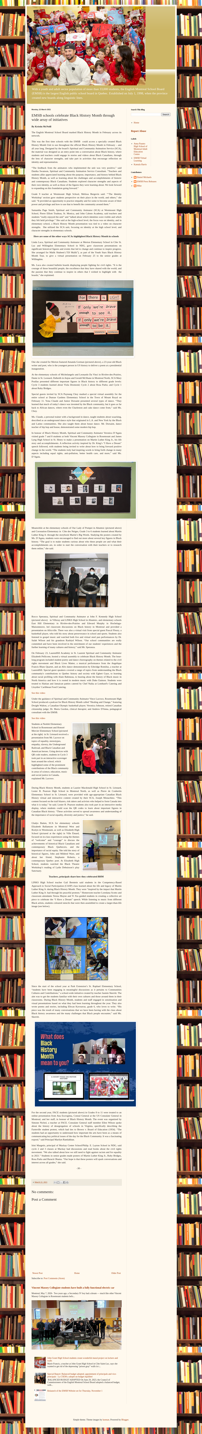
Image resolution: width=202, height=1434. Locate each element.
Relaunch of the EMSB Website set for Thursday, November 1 (74, 1391)
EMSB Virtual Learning (140, 159)
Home (77, 1273)
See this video (39, 693)
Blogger (124, 1420)
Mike (139, 186)
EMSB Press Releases (147, 181)
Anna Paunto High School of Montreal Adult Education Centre (140, 148)
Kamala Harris (140, 164)
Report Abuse (138, 131)
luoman (106, 1420)
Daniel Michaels (144, 177)
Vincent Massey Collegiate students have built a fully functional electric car (73, 1287)
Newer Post (37, 1273)
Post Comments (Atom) (54, 1278)
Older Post (116, 1273)
